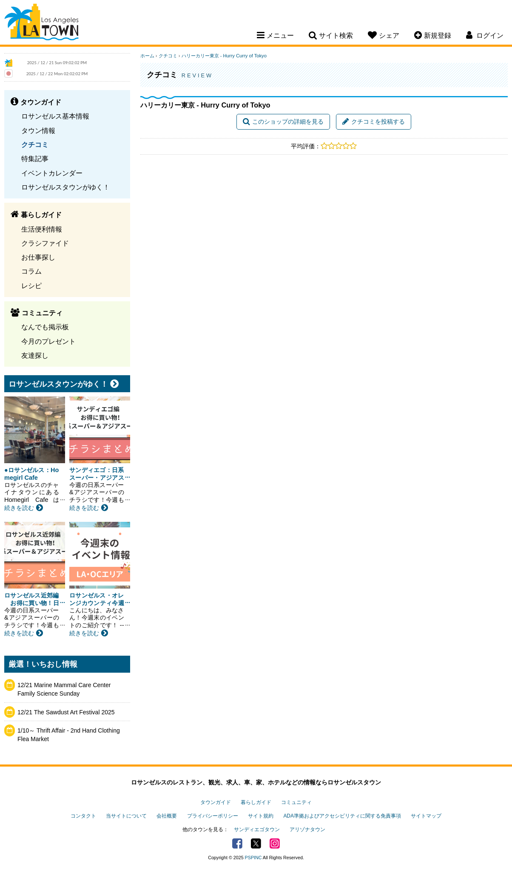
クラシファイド (45, 243)
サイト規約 (260, 816)
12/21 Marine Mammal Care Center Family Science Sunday (64, 689)
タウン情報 (38, 130)
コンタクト (83, 816)
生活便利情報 (41, 229)
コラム (31, 271)
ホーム (147, 55)
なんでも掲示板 (45, 327)
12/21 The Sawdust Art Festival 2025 (66, 712)
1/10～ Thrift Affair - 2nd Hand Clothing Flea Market (68, 734)
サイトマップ (426, 816)
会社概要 (166, 816)
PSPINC (253, 857)
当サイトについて (126, 816)
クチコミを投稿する (373, 121)
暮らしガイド (256, 802)
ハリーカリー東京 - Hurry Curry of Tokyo (224, 55)
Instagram (275, 843)
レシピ (31, 285)
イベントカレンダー (51, 173)
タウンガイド (215, 802)
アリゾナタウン (307, 829)
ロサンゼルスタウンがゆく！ (65, 187)
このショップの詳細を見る (283, 121)
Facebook (237, 843)
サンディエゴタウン (257, 829)
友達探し (34, 355)
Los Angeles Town (41, 23)
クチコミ (34, 144)
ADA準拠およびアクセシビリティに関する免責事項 (342, 816)
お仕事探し (38, 257)
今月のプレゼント (48, 341)
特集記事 (34, 158)
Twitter (256, 843)
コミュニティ (296, 802)
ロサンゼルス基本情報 (55, 116)
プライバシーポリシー (212, 816)
